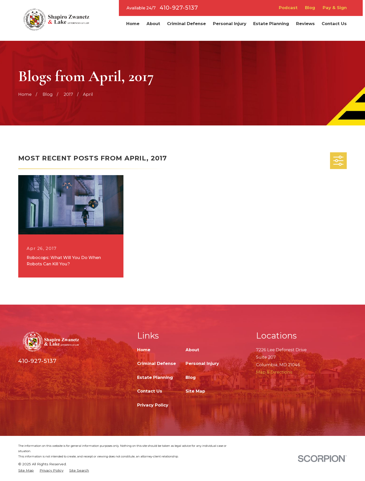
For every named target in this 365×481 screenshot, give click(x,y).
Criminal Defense (156, 363)
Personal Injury (202, 363)
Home (143, 349)
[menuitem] (26, 470)
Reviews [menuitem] (305, 23)
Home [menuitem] (132, 23)
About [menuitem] (153, 23)
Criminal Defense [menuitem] (186, 23)
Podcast (288, 7)
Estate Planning (155, 377)
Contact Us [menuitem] (334, 23)
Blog (310, 7)
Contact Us (149, 391)
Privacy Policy (152, 405)
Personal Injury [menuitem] (229, 23)
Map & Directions (274, 372)
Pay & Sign (335, 7)
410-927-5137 (179, 8)
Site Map (195, 391)
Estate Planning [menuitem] (271, 23)
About (192, 349)
